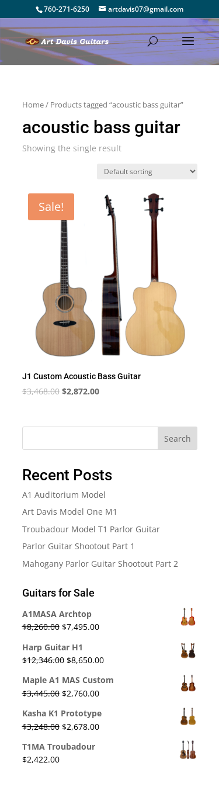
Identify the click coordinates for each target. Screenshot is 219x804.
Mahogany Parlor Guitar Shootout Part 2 (100, 563)
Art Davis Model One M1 (69, 511)
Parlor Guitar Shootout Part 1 (78, 546)
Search (177, 438)
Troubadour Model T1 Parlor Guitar (91, 529)
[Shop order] (147, 171)
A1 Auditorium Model (64, 494)
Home (33, 104)
